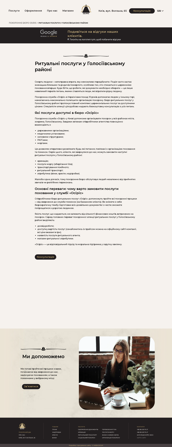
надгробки (56, 432)
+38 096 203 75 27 (142, 429)
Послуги (14, 10)
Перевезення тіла (109, 429)
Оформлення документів (88, 429)
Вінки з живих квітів (110, 435)
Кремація (82, 432)
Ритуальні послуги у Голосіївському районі (63, 23)
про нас (22, 435)
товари (55, 427)
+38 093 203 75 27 (142, 432)
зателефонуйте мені (145, 435)
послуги (81, 427)
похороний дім (25, 432)
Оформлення (33, 10)
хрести (55, 435)
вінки (54, 438)
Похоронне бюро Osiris (22, 23)
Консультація (142, 10)
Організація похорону (111, 438)
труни (54, 429)
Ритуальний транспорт (87, 435)
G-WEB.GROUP (97, 445)
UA (159, 10)
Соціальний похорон (86, 438)
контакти (141, 427)
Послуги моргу (108, 432)
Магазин (68, 10)
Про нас (52, 10)
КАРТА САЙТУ (141, 438)
